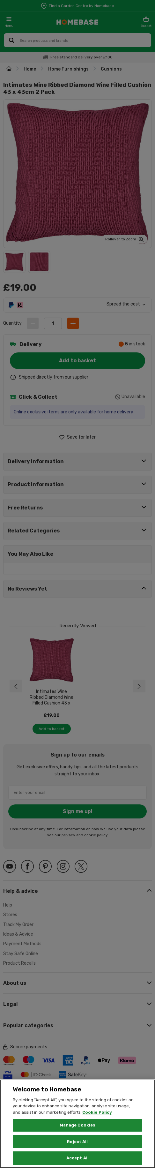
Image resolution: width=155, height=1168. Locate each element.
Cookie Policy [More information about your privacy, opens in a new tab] (97, 1112)
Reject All (77, 1141)
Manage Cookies (78, 1125)
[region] (77, 1123)
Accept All (77, 1158)
